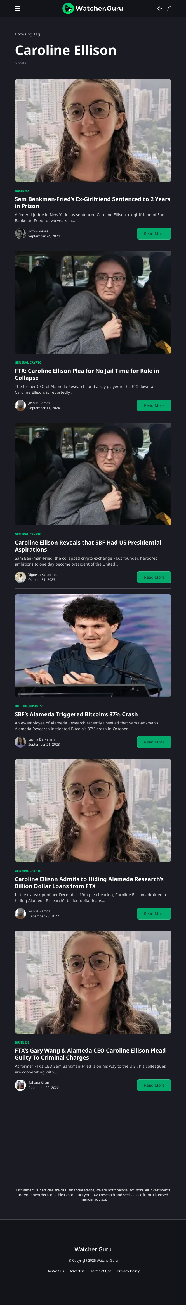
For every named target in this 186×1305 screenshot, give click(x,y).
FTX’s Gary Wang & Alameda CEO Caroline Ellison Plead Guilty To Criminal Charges (90, 1054)
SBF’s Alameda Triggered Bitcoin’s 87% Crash (76, 714)
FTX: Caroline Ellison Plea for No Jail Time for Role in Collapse (87, 374)
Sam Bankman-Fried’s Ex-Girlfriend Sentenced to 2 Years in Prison (92, 202)
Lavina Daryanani (41, 739)
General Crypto (28, 362)
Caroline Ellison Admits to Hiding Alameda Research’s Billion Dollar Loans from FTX (89, 882)
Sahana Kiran (38, 1082)
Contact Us (55, 1271)
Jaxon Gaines (38, 231)
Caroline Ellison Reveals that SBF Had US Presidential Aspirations (88, 546)
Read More (154, 233)
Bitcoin (21, 706)
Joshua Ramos (39, 402)
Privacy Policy (128, 1271)
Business (22, 191)
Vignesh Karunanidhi (44, 574)
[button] (17, 8)
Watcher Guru (93, 1249)
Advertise (77, 1271)
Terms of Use (100, 1271)
